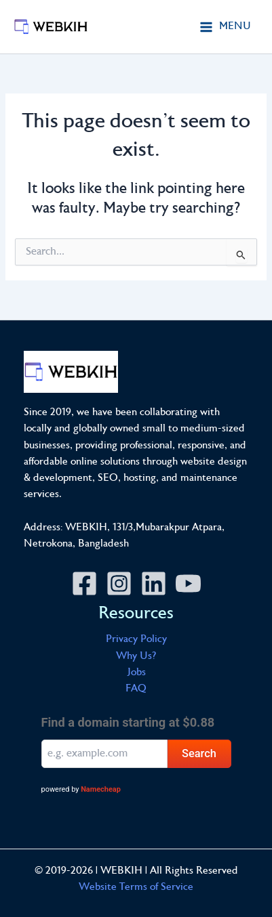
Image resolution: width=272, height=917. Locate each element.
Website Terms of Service (136, 887)
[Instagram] (119, 583)
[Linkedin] (153, 583)
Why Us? (136, 657)
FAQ (136, 689)
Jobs (136, 673)
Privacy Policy (136, 640)
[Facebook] (84, 583)
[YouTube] (188, 583)
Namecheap (101, 789)
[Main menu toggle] (225, 26)
